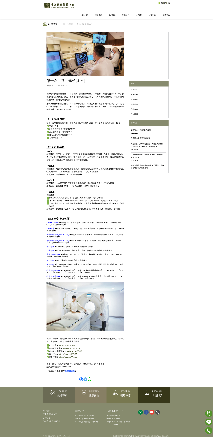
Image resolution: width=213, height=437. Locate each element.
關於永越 (98, 7)
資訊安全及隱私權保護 (51, 413)
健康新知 (134, 86)
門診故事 (134, 101)
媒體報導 (134, 96)
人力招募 (46, 410)
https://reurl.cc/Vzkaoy (68, 349)
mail (140, 404)
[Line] (89, 371)
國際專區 (166, 7)
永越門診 (152, 7)
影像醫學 (125, 7)
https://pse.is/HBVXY (68, 337)
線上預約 (46, 403)
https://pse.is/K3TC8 (73, 343)
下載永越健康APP (50, 406)
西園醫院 (79, 403)
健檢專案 (62, 387)
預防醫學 (139, 7)
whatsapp (157, 404)
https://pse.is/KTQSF (71, 340)
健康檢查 (112, 7)
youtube (151, 404)
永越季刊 (134, 106)
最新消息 (85, 7)
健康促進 (94, 387)
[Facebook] (81, 371)
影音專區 (134, 91)
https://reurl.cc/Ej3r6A (68, 346)
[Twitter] (85, 371)
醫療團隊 (125, 387)
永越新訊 (70, 16)
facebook (146, 404)
